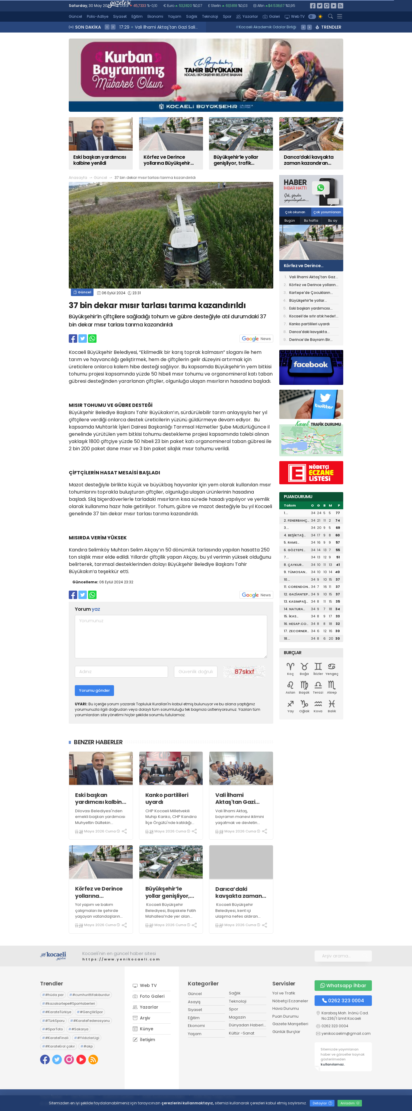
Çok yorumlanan (327, 212)
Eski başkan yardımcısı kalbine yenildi (100, 798)
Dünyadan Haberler (248, 1025)
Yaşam (174, 16)
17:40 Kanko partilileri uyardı (150, 27)
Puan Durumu (285, 1016)
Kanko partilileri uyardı (167, 798)
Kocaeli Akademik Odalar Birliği (266, 27)
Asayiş (194, 1002)
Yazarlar (247, 16)
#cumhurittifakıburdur (89, 994)
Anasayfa (78, 177)
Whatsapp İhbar (343, 985)
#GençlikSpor (90, 1012)
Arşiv (141, 1018)
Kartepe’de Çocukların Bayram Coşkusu (309, 293)
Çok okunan (295, 212)
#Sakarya (78, 1029)
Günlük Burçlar (286, 1032)
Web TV (295, 16)
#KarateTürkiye (56, 1012)
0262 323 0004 (343, 1000)
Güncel (75, 16)
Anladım (350, 1103)
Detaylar (322, 1103)
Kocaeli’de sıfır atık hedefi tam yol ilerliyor (313, 317)
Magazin (237, 1017)
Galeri (271, 16)
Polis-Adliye (97, 16)
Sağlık (191, 16)
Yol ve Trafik (283, 993)
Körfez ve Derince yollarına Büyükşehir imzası (100, 892)
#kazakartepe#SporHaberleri (68, 1003)
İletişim (144, 1040)
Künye (143, 1029)
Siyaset (120, 16)
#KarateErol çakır (58, 1046)
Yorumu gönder (94, 690)
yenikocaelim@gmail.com (346, 1033)
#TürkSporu (53, 1020)
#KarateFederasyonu (90, 1020)
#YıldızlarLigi (86, 1037)
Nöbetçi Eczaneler (290, 1001)
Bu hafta (311, 220)
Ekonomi (155, 16)
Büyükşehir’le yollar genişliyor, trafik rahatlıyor (167, 892)
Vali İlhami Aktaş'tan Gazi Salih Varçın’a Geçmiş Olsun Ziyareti (235, 798)
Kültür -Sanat (241, 1033)
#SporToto (52, 1029)
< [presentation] (107, 26)
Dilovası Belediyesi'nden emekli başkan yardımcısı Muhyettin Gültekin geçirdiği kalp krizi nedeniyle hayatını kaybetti (100, 825)
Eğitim (137, 16)
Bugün (289, 220)
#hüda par (53, 994)
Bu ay (332, 220)
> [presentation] (113, 26)
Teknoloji (210, 16)
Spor (227, 16)
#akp (87, 1046)
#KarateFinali (55, 1037)
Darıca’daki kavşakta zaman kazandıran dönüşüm (238, 892)
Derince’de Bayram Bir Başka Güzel (309, 340)
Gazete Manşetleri (290, 1024)
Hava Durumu (285, 1008)
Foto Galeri (148, 996)
